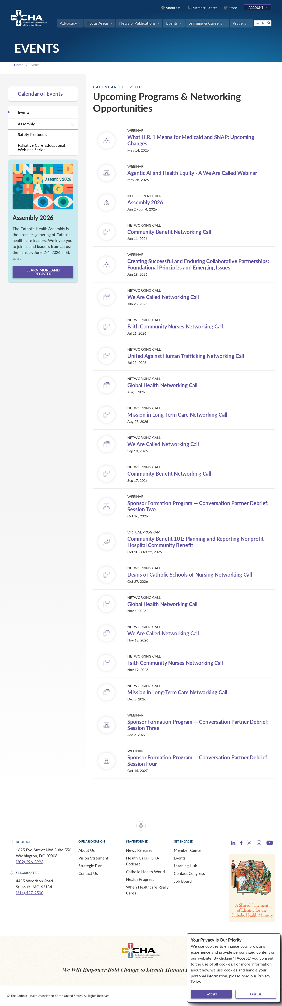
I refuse (256, 994)
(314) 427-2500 (29, 892)
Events (180, 858)
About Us (86, 850)
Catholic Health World (145, 871)
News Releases (139, 850)
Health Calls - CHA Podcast (142, 861)
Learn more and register (43, 271)
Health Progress (140, 879)
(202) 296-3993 (29, 861)
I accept (211, 994)
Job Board (183, 881)
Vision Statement (93, 858)
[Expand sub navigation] (73, 124)
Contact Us (88, 873)
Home (18, 64)
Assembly (26, 123)
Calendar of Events (40, 93)
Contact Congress (189, 873)
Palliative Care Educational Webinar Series (41, 147)
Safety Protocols (32, 134)
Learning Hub (185, 865)
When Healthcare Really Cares (147, 890)
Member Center (188, 850)
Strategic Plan (90, 865)
